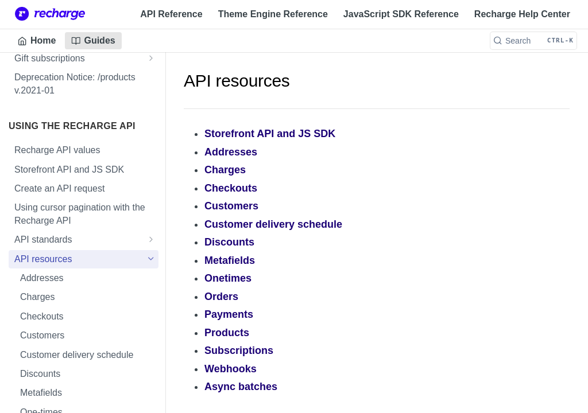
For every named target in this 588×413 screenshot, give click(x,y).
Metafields (229, 260)
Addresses (230, 152)
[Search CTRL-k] (533, 40)
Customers (231, 206)
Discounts (229, 242)
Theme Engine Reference (273, 14)
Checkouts (230, 188)
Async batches (240, 386)
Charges (225, 170)
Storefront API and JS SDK (269, 133)
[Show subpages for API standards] (151, 239)
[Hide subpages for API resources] (151, 258)
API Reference (171, 14)
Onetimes (228, 278)
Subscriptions (238, 350)
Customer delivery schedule (273, 224)
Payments (228, 314)
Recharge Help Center (522, 14)
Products (226, 332)
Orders (221, 296)
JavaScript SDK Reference (401, 14)
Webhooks (230, 369)
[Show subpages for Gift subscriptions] (151, 58)
